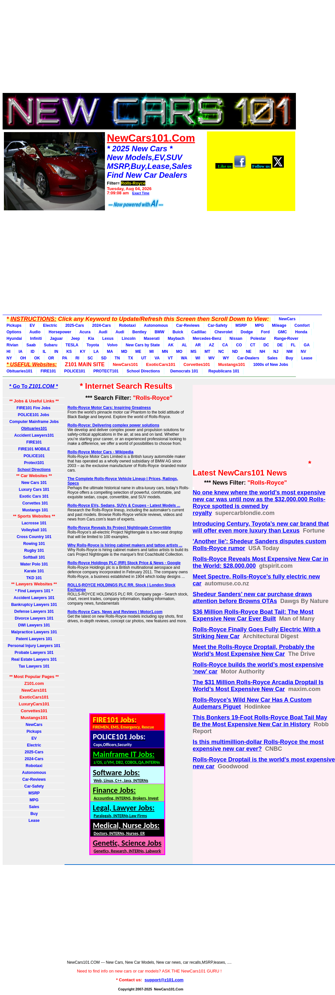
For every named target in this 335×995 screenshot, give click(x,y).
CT (252, 345)
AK (170, 345)
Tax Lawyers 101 (34, 666)
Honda (301, 332)
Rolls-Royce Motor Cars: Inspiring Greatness (109, 407)
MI (151, 351)
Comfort (302, 325)
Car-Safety (217, 325)
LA (96, 351)
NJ (275, 351)
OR (51, 358)
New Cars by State (143, 345)
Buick (177, 332)
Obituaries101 (19, 371)
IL (44, 351)
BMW (159, 332)
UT (143, 358)
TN (117, 358)
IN (56, 351)
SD (104, 358)
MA (110, 351)
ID (33, 351)
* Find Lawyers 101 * (34, 591)
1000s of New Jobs (270, 364)
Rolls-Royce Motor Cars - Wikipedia (100, 452)
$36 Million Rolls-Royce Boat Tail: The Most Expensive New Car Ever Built (253, 615)
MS (194, 351)
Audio (34, 332)
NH (262, 351)
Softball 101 (34, 557)
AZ (211, 345)
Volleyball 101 (34, 530)
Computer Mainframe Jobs (34, 421)
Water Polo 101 (34, 564)
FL (293, 345)
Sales (272, 358)
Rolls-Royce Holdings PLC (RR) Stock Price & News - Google (124, 563)
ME (138, 351)
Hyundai (14, 338)
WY (226, 358)
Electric (50, 325)
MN (165, 351)
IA (20, 351)
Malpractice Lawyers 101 (34, 632)
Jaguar (56, 338)
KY (82, 351)
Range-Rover (286, 338)
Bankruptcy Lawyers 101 (34, 604)
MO (179, 351)
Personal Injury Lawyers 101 (34, 645)
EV (32, 325)
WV (211, 358)
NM (289, 351)
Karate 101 (34, 571)
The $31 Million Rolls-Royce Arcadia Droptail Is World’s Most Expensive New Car (258, 685)
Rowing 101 (34, 543)
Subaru (50, 345)
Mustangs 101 (34, 510)
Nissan (235, 338)
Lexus (108, 338)
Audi (103, 332)
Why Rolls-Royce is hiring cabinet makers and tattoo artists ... (124, 545)
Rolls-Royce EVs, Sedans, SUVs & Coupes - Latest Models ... (123, 505)
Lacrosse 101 (34, 523)
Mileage (279, 325)
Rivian (12, 345)
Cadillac (198, 332)
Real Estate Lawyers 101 (34, 659)
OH (23, 358)
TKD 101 (34, 578)
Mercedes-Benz (207, 338)
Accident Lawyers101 (34, 435)
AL (184, 345)
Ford (265, 332)
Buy (289, 358)
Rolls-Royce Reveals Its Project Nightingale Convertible (119, 527)
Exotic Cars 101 (34, 496)
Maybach (176, 338)
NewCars (287, 319)
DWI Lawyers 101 (34, 625)
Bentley (139, 332)
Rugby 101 (34, 550)
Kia (91, 338)
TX (130, 358)
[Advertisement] (149, 48)
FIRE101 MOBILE (34, 449)
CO (239, 345)
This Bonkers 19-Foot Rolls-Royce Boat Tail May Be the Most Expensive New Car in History (260, 721)
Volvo (112, 345)
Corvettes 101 (34, 503)
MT (207, 351)
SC (90, 358)
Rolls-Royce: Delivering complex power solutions (113, 425)
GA (307, 345)
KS (69, 351)
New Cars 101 (34, 482)
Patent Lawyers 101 (34, 639)
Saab (31, 345)
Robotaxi (127, 325)
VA (157, 358)
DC (266, 345)
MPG (259, 325)
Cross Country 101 (34, 537)
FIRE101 (48, 371)
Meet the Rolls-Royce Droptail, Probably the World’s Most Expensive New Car (253, 650)
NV (303, 351)
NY (9, 358)
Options (14, 332)
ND (235, 351)
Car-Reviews (188, 325)
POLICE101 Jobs (34, 415)
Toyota (92, 345)
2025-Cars (74, 325)
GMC (282, 332)
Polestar (258, 338)
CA (225, 345)
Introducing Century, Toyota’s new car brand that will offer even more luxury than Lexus (261, 527)
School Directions (143, 371)
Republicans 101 (222, 371)
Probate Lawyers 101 (34, 652)
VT (170, 358)
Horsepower (60, 332)
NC (221, 351)
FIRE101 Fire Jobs (34, 408)
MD (124, 351)
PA (64, 358)
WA (184, 358)
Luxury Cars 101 (34, 489)
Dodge (246, 332)
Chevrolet (223, 332)
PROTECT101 (105, 371)
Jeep (75, 338)
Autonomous (156, 325)
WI (198, 358)
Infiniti (36, 338)
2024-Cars (101, 325)
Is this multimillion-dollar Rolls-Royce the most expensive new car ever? (258, 745)
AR (198, 345)
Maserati (152, 338)
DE (280, 345)
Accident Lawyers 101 (34, 597)
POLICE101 (74, 371)
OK (37, 358)
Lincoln (129, 338)
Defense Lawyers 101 (34, 611)
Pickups (14, 325)
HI (8, 351)
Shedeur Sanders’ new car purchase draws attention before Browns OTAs (252, 597)
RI (77, 358)
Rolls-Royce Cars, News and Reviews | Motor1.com (114, 612)
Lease (306, 358)
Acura (85, 332)
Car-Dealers (248, 358)
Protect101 (34, 462)
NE (249, 351)
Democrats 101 (183, 371)
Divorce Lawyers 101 (34, 618)
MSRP (241, 325)
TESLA (72, 345)
